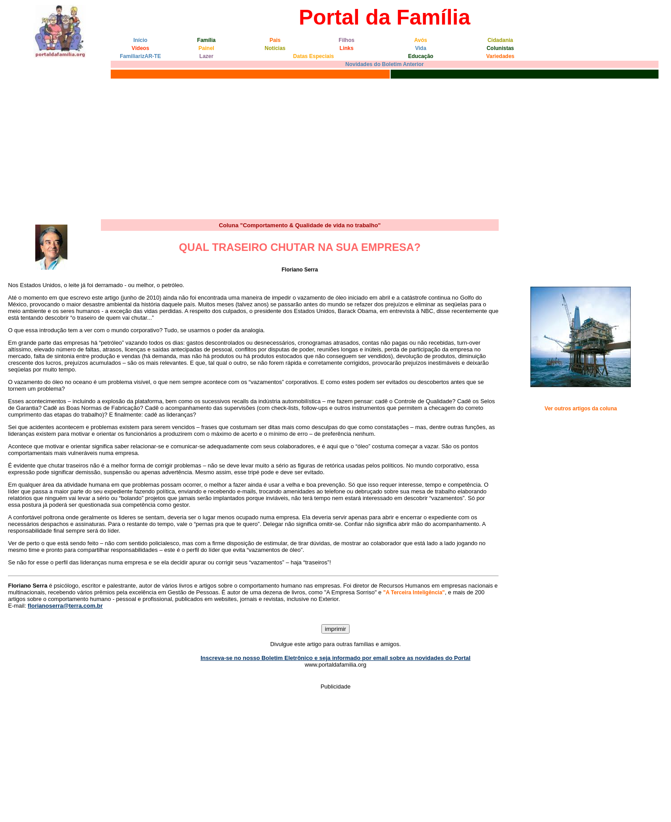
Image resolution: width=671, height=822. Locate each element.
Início (140, 40)
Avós (420, 40)
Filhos (346, 40)
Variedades (500, 56)
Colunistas (500, 48)
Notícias (275, 48)
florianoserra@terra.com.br (65, 605)
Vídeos (140, 48)
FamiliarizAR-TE (140, 56)
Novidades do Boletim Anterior (385, 64)
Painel (206, 48)
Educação (420, 56)
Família (206, 40)
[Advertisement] (336, 147)
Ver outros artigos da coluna (581, 408)
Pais (275, 40)
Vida (420, 48)
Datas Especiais (313, 56)
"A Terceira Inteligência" (414, 592)
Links (347, 48)
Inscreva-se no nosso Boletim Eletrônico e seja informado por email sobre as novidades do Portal (335, 658)
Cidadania (500, 40)
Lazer (206, 56)
